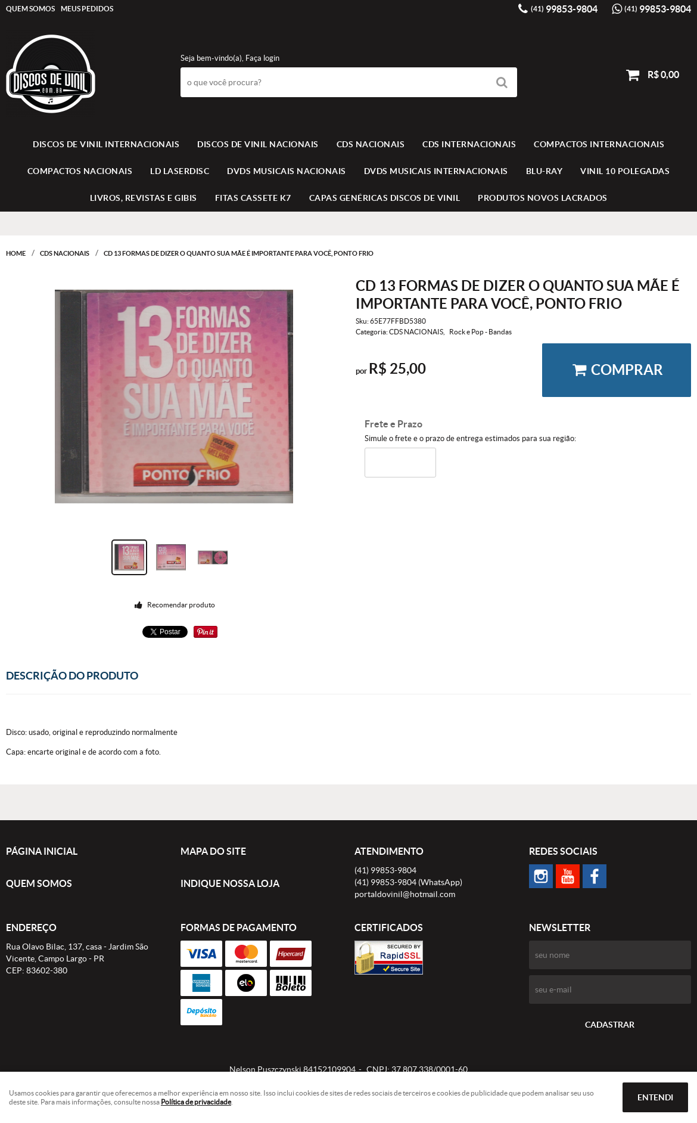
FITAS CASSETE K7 (253, 198)
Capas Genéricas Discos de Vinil (384, 198)
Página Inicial (41, 851)
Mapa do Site (213, 851)
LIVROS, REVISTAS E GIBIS (143, 198)
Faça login (262, 58)
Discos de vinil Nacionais (258, 144)
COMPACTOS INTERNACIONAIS (599, 144)
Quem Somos (30, 9)
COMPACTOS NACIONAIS (80, 171)
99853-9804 (564, 9)
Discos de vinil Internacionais (106, 144)
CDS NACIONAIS (371, 144)
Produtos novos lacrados (543, 198)
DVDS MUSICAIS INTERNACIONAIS (436, 171)
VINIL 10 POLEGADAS (625, 171)
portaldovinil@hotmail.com (404, 894)
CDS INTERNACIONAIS (469, 144)
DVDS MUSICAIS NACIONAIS (286, 171)
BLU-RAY (544, 171)
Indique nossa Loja (230, 883)
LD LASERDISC (179, 171)
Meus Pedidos (87, 9)
